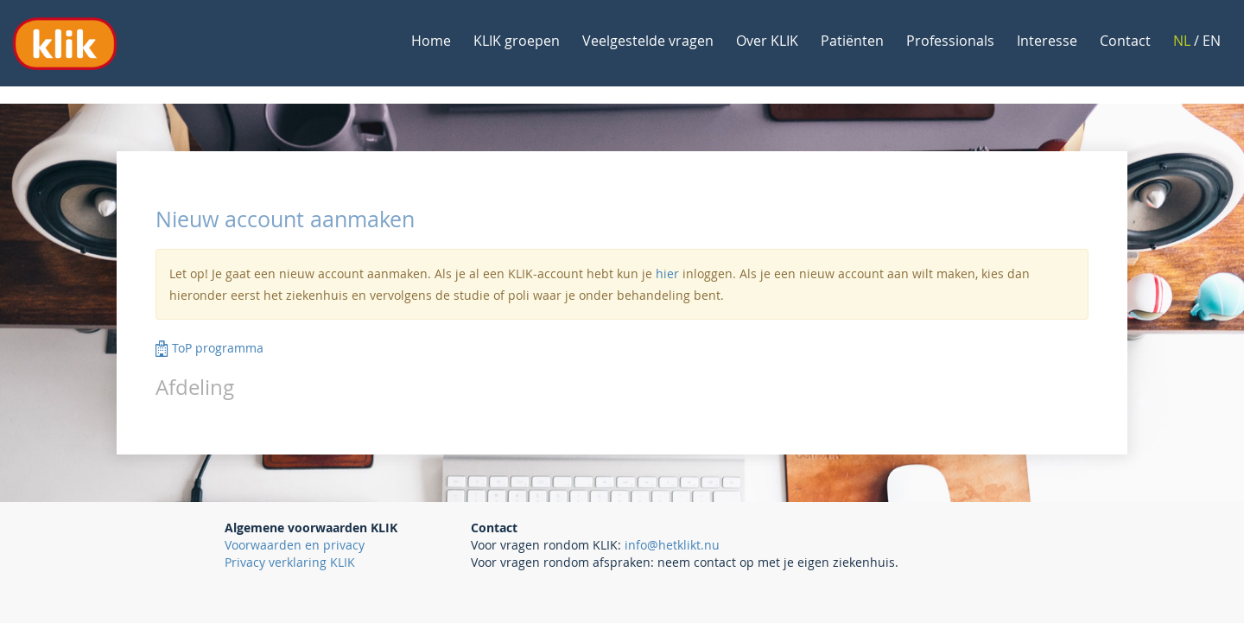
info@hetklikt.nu (672, 545)
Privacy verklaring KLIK (290, 562)
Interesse (1047, 40)
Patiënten (852, 40)
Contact (1125, 40)
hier (667, 273)
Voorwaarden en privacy (295, 545)
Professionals (950, 40)
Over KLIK (767, 40)
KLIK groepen (516, 40)
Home (431, 40)
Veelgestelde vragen (648, 40)
